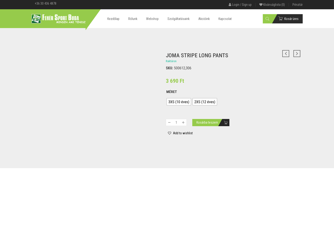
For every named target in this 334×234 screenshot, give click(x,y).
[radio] (179, 101)
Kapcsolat (225, 19)
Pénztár (297, 4)
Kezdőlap (113, 19)
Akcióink (204, 19)
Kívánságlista (272, 4)
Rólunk (132, 19)
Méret (171, 92)
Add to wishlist (182, 133)
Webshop (152, 19)
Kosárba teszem (207, 122)
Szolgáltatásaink (178, 19)
